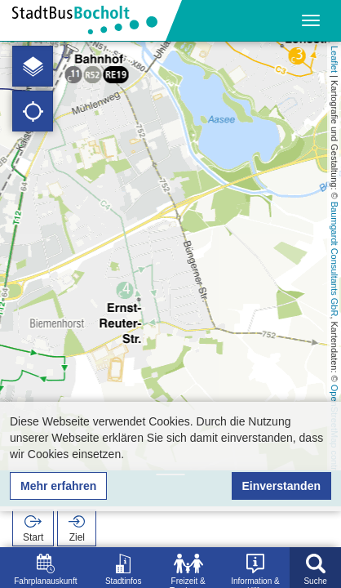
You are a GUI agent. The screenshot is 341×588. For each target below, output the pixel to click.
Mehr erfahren (58, 485)
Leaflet (334, 59)
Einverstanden (281, 485)
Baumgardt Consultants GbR (334, 259)
